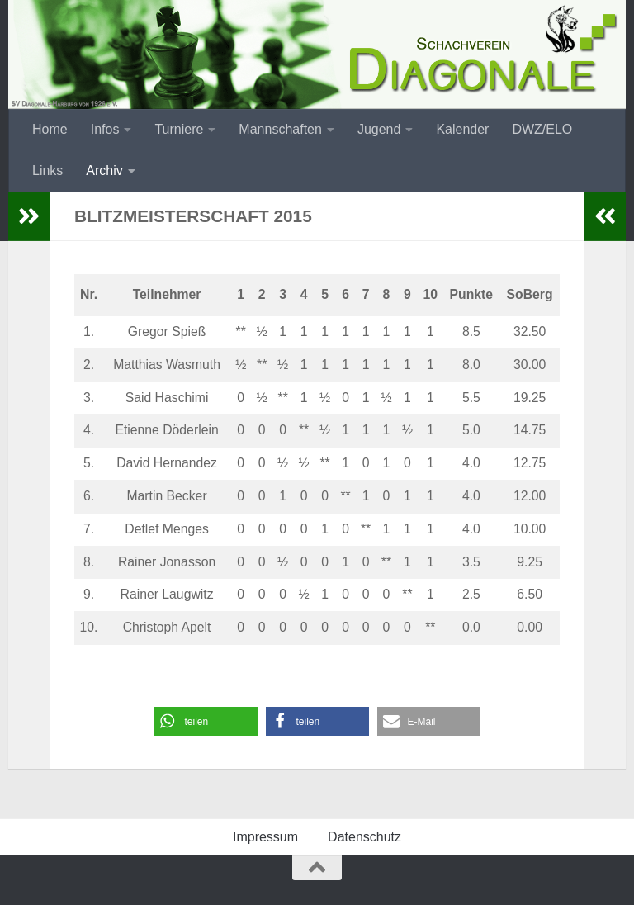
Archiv (104, 170)
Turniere (178, 129)
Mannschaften (280, 129)
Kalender (462, 129)
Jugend (379, 129)
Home (50, 129)
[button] (206, 721)
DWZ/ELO (542, 129)
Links (47, 170)
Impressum (265, 837)
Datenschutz (364, 837)
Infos (105, 129)
